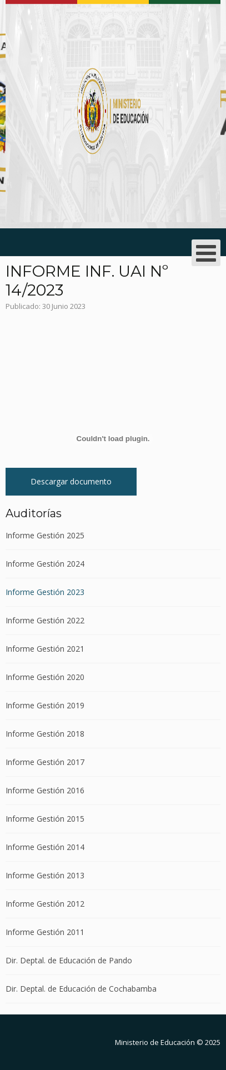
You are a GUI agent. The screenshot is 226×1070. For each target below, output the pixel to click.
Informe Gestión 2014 (45, 847)
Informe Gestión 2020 (45, 677)
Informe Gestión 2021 (45, 648)
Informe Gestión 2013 (45, 875)
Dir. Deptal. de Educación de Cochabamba (81, 988)
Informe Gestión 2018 (45, 733)
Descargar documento (71, 481)
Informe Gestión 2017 (45, 762)
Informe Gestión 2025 (45, 536)
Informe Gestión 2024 (45, 563)
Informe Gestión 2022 (45, 620)
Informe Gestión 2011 (45, 932)
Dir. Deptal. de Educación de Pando (69, 960)
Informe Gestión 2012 (45, 903)
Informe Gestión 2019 (45, 705)
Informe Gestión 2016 (45, 790)
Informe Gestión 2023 (45, 592)
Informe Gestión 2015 (45, 818)
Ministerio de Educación (155, 1042)
